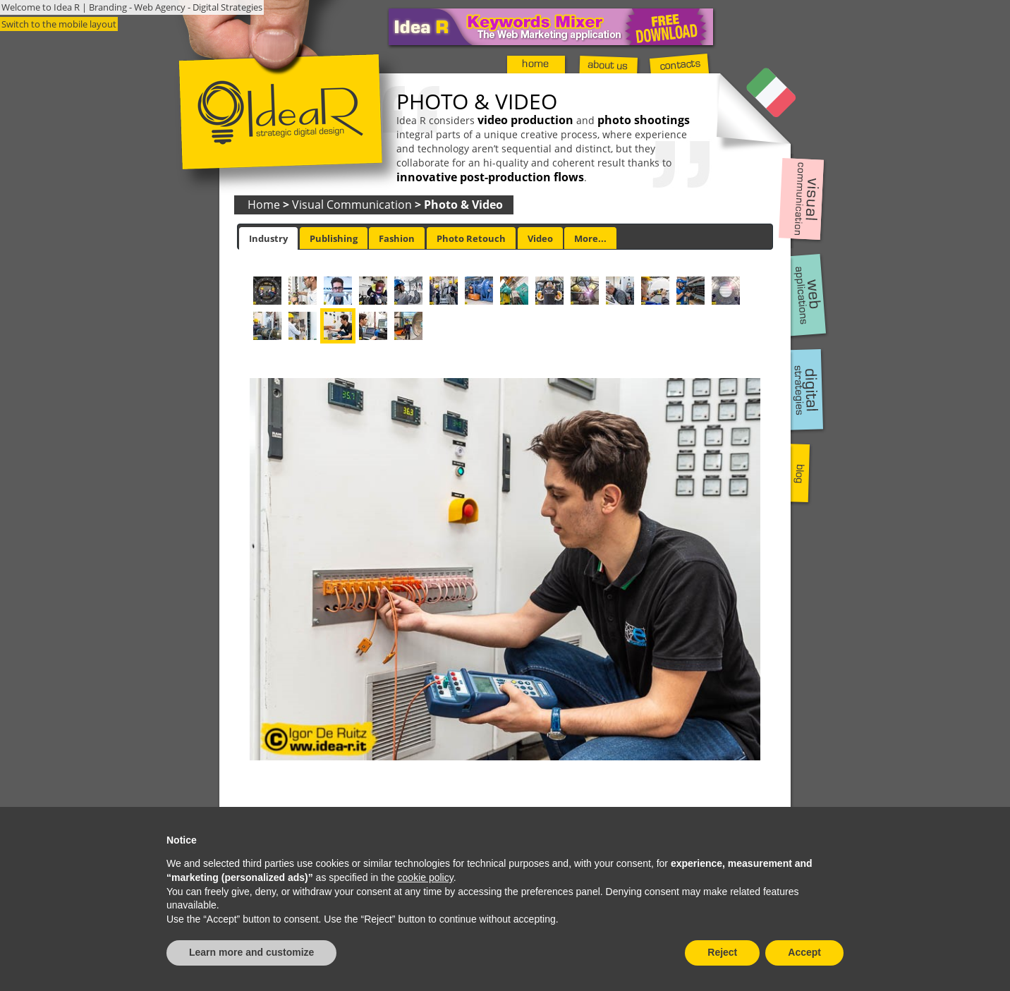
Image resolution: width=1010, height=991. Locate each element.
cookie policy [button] (426, 877)
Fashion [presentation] (397, 238)
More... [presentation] (590, 238)
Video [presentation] (540, 238)
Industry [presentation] (268, 238)
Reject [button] (722, 952)
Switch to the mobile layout (58, 24)
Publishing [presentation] (334, 238)
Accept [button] (804, 952)
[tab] (268, 238)
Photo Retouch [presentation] (471, 238)
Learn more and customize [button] (251, 952)
